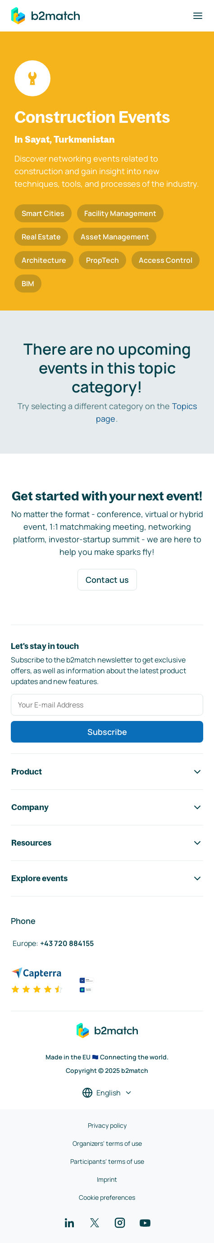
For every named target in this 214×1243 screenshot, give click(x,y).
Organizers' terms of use (107, 1143)
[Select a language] (107, 1093)
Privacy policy (107, 1125)
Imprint (107, 1179)
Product (107, 771)
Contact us (107, 579)
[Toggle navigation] (198, 16)
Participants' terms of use (107, 1161)
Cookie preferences (107, 1197)
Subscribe (107, 731)
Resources (107, 843)
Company (107, 807)
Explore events (107, 878)
